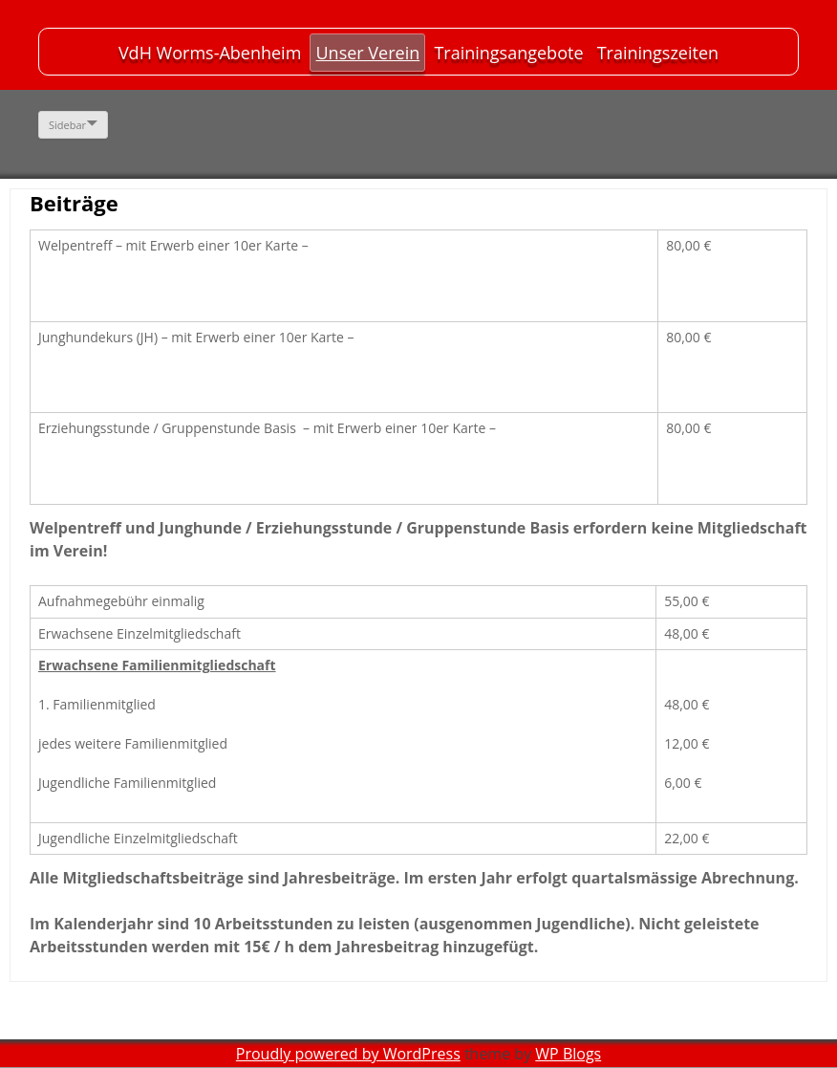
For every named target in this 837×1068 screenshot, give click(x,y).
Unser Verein (367, 52)
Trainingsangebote (508, 52)
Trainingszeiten (658, 52)
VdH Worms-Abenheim (209, 52)
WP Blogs (568, 1053)
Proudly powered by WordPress (348, 1053)
